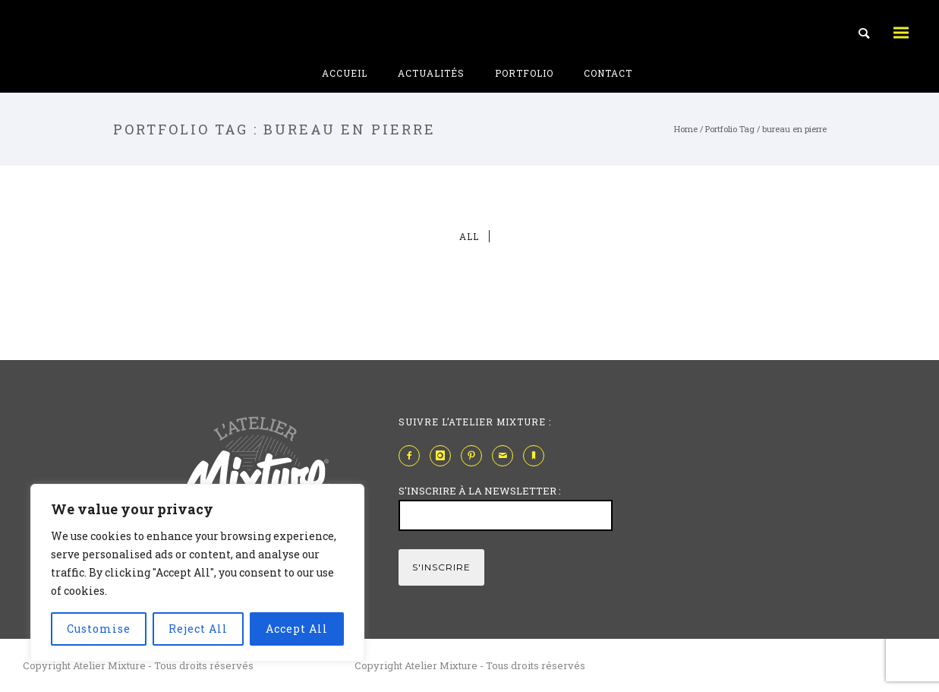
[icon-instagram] (444, 455)
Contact (608, 73)
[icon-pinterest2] (475, 455)
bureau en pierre (794, 128)
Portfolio (524, 73)
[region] (197, 573)
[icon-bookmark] (537, 455)
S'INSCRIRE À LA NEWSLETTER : (480, 491)
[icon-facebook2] (413, 455)
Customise (99, 628)
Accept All (297, 628)
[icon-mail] (506, 455)
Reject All (198, 628)
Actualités (431, 73)
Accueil (344, 73)
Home (686, 128)
